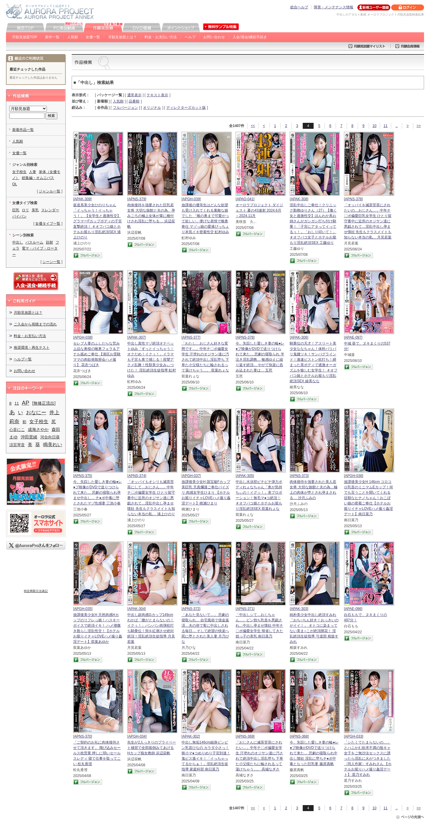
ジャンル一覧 (49, 191)
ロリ (25, 210)
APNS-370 (82, 736)
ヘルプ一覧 (23, 359)
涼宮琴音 (17, 445)
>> (419, 126)
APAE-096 (353, 609)
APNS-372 (190, 609)
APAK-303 (299, 609)
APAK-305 (244, 476)
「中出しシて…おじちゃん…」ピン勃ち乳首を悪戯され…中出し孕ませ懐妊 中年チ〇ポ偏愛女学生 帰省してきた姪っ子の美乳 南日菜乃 (259, 625)
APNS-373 (299, 476)
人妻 (32, 172)
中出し (17, 242)
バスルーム (34, 242)
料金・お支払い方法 (161, 37)
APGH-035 (82, 609)
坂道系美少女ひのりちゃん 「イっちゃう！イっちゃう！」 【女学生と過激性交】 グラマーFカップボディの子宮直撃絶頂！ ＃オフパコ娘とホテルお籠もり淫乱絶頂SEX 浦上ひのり (97, 221)
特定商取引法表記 (36, 591)
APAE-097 (353, 337)
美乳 (35, 210)
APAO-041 (244, 199)
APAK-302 (190, 736)
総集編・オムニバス (38, 178)
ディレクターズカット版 (186, 107)
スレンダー (50, 210)
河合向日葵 (50, 437)
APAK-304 (136, 609)
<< (253, 126)
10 (374, 126)
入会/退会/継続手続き (250, 37)
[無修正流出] (44, 403)
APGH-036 (353, 476)
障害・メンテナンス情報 (333, 7)
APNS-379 (136, 199)
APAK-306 (299, 337)
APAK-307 (136, 337)
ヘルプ (190, 37)
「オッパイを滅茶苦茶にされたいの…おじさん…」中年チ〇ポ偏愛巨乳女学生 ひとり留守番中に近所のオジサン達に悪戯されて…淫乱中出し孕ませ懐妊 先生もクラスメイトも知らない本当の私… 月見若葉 (367, 221)
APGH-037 (191, 476)
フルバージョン (125, 107)
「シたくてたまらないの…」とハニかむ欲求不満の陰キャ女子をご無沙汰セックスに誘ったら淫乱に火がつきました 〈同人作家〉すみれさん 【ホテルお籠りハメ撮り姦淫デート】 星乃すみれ (367, 758)
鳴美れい (52, 444)
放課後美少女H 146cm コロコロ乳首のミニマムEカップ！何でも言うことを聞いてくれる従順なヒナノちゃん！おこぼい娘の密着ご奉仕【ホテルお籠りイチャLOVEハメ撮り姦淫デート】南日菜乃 (368, 498)
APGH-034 (137, 736)
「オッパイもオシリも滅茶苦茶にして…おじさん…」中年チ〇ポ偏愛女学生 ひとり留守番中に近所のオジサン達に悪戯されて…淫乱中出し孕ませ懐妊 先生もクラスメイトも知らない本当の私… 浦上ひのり (151, 498)
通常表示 (134, 95)
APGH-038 (82, 337)
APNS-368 (299, 736)
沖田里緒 (29, 437)
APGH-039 (191, 199)
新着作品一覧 (23, 130)
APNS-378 (353, 199)
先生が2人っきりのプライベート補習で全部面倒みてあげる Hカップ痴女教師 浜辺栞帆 (151, 747)
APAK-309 (82, 199)
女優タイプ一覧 (47, 223)
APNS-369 (245, 736)
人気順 (72, 37)
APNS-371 (245, 609)
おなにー (36, 412)
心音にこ (17, 429)
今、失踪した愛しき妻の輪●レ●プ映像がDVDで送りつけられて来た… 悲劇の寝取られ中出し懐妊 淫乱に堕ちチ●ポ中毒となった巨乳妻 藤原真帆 (314, 753)
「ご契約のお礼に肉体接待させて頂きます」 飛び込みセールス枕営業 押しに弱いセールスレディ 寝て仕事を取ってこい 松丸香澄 (97, 753)
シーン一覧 (51, 262)
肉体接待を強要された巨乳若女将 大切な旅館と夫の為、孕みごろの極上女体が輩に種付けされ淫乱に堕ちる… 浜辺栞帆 (151, 216)
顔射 (49, 242)
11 (385, 126)
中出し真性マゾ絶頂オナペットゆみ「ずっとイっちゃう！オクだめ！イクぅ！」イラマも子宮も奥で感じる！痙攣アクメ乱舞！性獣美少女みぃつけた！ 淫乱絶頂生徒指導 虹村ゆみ (151, 359)
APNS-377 (190, 337)
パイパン (19, 216)
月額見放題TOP (24, 37)
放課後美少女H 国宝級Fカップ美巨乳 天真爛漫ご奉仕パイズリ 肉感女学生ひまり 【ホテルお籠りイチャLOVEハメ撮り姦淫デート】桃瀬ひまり (206, 492)
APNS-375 (82, 476)
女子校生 (19, 172)
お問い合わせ (214, 37)
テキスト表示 (157, 95)
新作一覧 (52, 37)
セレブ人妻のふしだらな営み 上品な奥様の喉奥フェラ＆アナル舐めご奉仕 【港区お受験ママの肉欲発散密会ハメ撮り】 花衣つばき (97, 354)
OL (14, 184)
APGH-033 (353, 736)
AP (25, 403)
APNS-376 (245, 337)
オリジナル (152, 107)
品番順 (134, 101)
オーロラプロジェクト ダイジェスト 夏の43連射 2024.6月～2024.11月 (259, 210)
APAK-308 (299, 199)
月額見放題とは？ (122, 37)
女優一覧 (93, 37)
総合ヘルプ (299, 7)
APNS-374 (136, 476)
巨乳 (15, 210)
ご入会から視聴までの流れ (35, 324)
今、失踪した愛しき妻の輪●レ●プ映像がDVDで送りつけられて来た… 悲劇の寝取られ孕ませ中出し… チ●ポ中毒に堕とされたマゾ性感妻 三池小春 (97, 492)
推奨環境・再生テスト (32, 347)
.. (397, 126)
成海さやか (38, 429)
